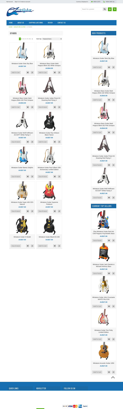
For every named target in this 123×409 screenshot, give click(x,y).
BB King (10, 67)
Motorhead (11, 213)
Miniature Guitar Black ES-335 (75, 237)
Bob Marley (11, 82)
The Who (10, 292)
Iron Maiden (11, 150)
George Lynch (12, 138)
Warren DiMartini (13, 307)
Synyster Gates (12, 284)
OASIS (10, 221)
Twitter (69, 393)
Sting (9, 281)
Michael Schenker (13, 206)
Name (38, 393)
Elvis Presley (11, 127)
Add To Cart (41, 72)
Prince (9, 236)
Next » (58, 39)
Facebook (65, 393)
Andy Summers (12, 63)
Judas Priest (11, 176)
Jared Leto (11, 153)
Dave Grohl (11, 112)
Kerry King (11, 179)
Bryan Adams (12, 93)
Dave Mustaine (12, 116)
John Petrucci (12, 168)
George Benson (12, 135)
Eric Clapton (11, 131)
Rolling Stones (12, 258)
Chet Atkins (11, 105)
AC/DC (10, 48)
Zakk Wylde (11, 310)
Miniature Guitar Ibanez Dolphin (48, 167)
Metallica (10, 198)
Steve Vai (10, 273)
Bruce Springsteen (13, 90)
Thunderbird (11, 295)
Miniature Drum (12, 41)
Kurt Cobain (11, 187)
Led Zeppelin (11, 191)
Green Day (11, 142)
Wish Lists (96, 1)
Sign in (17, 1)
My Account (10, 1)
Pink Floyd (11, 232)
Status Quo (11, 269)
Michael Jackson (13, 202)
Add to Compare (58, 72)
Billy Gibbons (11, 75)
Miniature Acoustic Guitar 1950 (103, 363)
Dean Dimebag (12, 120)
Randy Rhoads (12, 247)
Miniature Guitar (19, 27)
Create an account (25, 1)
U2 (8, 303)
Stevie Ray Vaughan (14, 277)
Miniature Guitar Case (14, 314)
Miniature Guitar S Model (48, 237)
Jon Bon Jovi (11, 172)
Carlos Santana (12, 101)
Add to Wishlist (53, 72)
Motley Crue (11, 209)
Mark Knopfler (12, 194)
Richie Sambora (12, 251)
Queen (10, 239)
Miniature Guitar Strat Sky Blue (48, 63)
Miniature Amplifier (13, 37)
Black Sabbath (12, 78)
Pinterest (73, 393)
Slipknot (10, 266)
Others (10, 224)
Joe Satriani (11, 164)
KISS (9, 183)
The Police (11, 288)
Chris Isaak (11, 108)
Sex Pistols (11, 262)
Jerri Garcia (11, 157)
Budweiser (11, 97)
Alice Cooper (11, 60)
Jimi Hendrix (11, 161)
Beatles (10, 71)
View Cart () (110, 1)
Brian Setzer (11, 86)
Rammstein (11, 243)
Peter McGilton (12, 228)
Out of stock (69, 107)
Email (38, 401)
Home (10, 27)
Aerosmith (11, 52)
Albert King (11, 56)
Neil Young (11, 217)
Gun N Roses (12, 146)
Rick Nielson (11, 254)
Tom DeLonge (12, 299)
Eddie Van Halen (13, 123)
